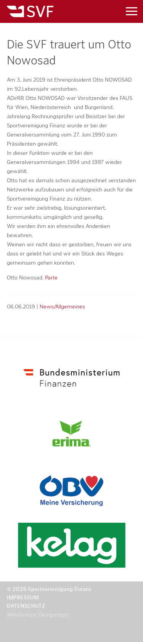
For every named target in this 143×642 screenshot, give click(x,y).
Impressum (23, 597)
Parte (51, 277)
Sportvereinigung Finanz (54, 11)
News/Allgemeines (62, 306)
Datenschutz (26, 606)
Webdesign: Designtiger (38, 615)
